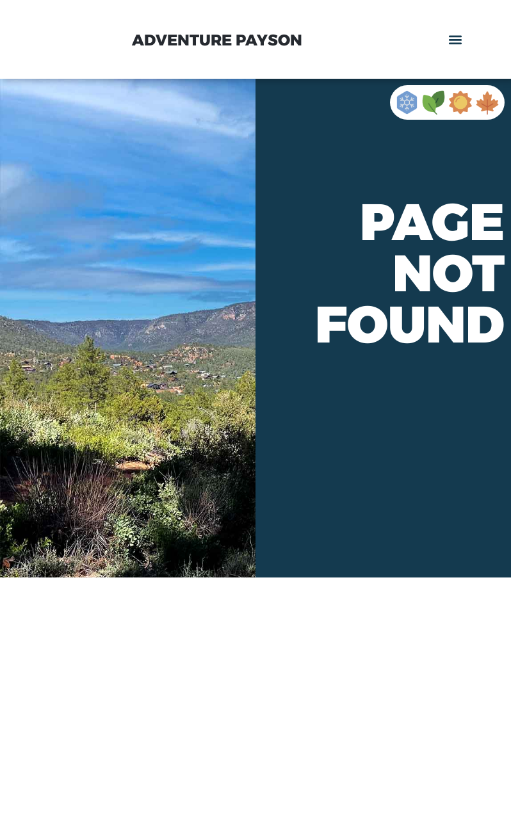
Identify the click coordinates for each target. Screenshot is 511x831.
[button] (455, 39)
